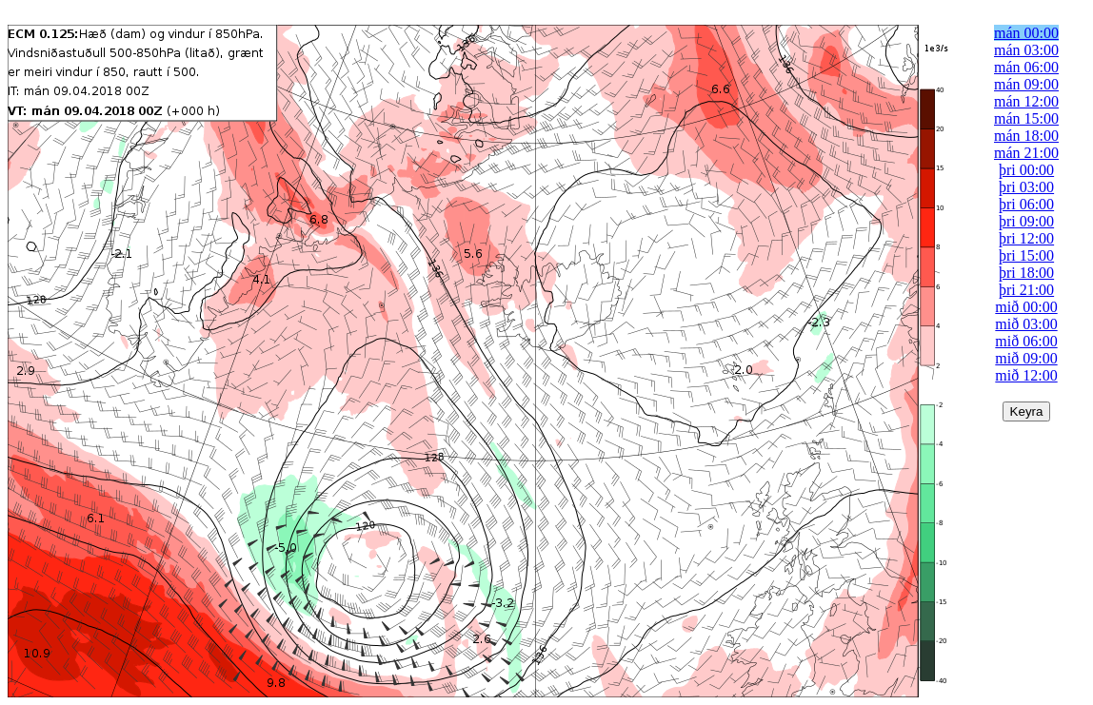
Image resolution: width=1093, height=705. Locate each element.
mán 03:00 (1026, 50)
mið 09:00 (1026, 358)
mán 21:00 (1026, 153)
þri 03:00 (1026, 187)
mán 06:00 (1026, 67)
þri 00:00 (1026, 170)
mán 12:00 (1026, 101)
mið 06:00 (1026, 341)
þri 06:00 (1026, 204)
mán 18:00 (1026, 135)
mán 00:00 (1026, 33)
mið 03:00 (1026, 324)
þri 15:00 (1026, 255)
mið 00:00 (1026, 307)
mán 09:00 (1026, 84)
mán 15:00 (1026, 118)
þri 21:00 (1026, 290)
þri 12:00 (1026, 238)
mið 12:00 (1026, 375)
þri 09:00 (1026, 221)
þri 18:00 (1026, 272)
